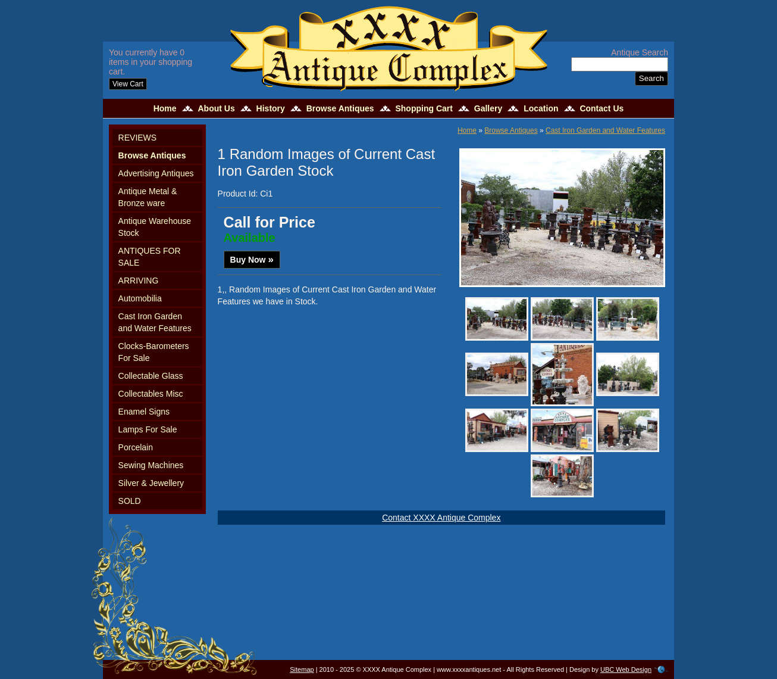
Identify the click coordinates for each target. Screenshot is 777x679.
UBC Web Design (625, 669)
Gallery (488, 108)
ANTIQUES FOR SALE (149, 256)
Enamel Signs (144, 411)
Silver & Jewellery (151, 483)
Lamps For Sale (147, 429)
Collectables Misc (150, 393)
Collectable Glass (150, 376)
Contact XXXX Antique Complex (441, 517)
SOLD (129, 501)
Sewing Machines (151, 465)
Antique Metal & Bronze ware (147, 197)
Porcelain (135, 447)
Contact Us (601, 108)
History (270, 108)
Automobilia (140, 298)
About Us (216, 108)
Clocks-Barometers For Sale (153, 352)
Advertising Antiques (156, 173)
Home (165, 108)
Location (541, 108)
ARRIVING (138, 280)
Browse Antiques (340, 108)
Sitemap (302, 669)
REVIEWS (137, 137)
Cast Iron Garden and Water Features (155, 322)
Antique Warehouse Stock (154, 227)
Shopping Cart (423, 108)
